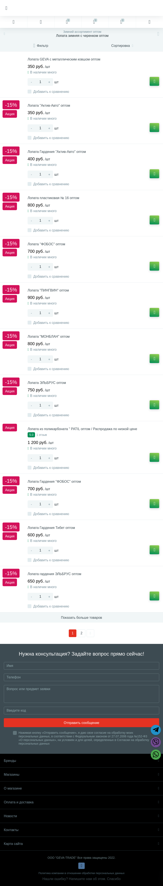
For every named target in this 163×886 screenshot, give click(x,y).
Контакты (81, 830)
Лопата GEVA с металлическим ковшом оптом (64, 59)
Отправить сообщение (81, 723)
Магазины (81, 774)
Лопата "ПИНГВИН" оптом (48, 290)
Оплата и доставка (81, 802)
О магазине (81, 788)
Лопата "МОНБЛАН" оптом (49, 336)
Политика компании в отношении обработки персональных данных (81, 873)
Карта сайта (81, 844)
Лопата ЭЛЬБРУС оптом (47, 383)
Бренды (81, 761)
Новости (81, 816)
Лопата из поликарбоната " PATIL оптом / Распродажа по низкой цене (82, 429)
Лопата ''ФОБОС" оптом (46, 244)
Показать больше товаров (81, 617)
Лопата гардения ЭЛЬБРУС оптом (54, 574)
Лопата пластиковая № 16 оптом (53, 198)
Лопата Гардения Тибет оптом (51, 528)
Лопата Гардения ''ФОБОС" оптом (54, 481)
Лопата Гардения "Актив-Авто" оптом (57, 152)
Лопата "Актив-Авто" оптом (49, 105)
